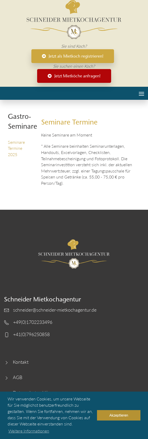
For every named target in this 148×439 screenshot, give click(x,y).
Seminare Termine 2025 (16, 148)
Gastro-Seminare (20, 121)
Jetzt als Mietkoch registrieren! (73, 56)
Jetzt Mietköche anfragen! (74, 75)
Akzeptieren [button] (118, 415)
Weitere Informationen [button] (28, 430)
